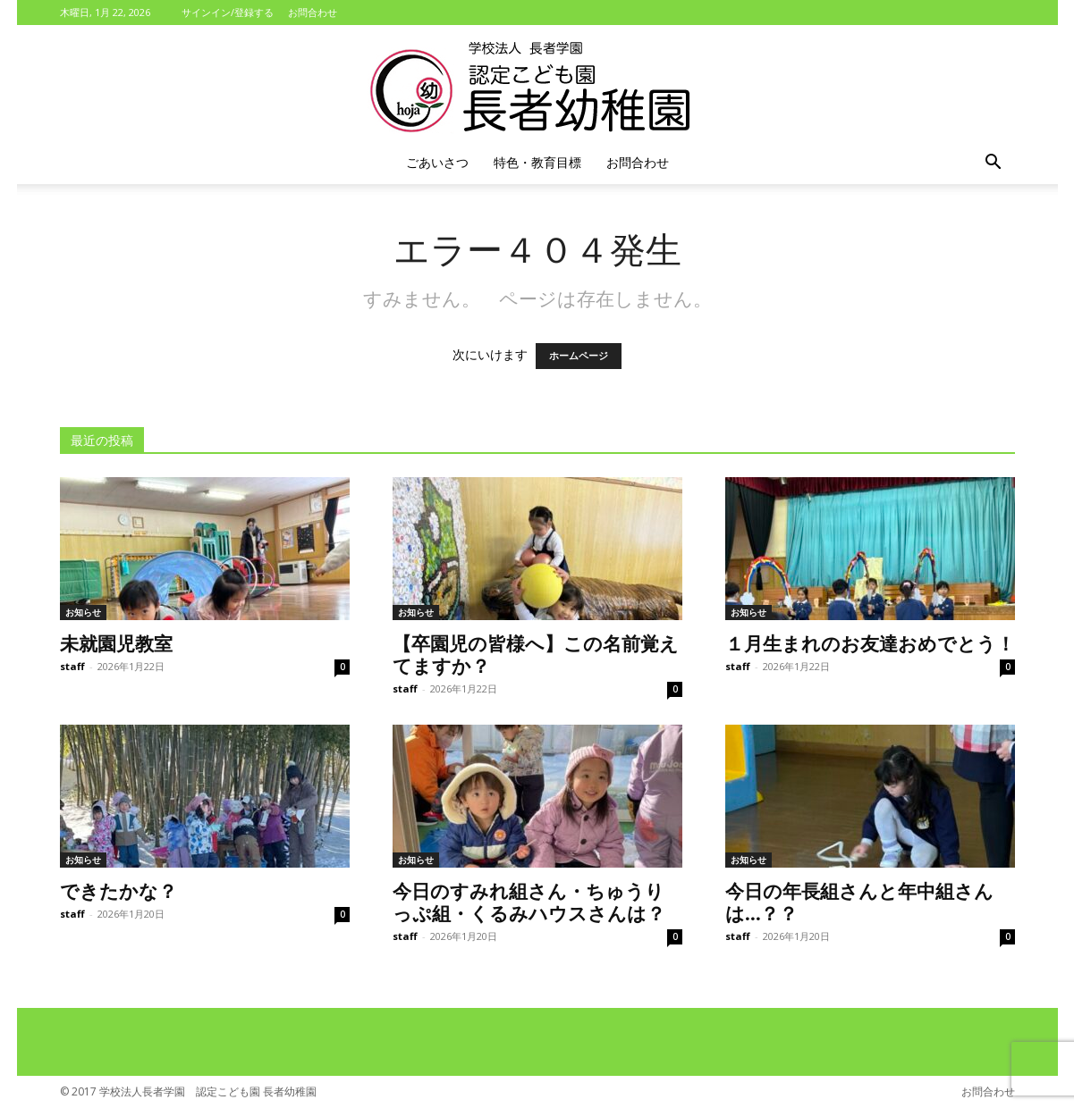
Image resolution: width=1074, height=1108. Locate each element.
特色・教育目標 (537, 162)
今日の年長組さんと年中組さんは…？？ (859, 901)
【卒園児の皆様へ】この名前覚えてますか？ (536, 653)
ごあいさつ (437, 162)
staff (72, 666)
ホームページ (578, 356)
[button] (993, 163)
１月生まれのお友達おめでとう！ (870, 642)
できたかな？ (118, 889)
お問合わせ (312, 12)
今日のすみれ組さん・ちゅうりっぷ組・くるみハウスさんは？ (529, 901)
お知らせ (83, 612)
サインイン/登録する (228, 12)
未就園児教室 (116, 642)
